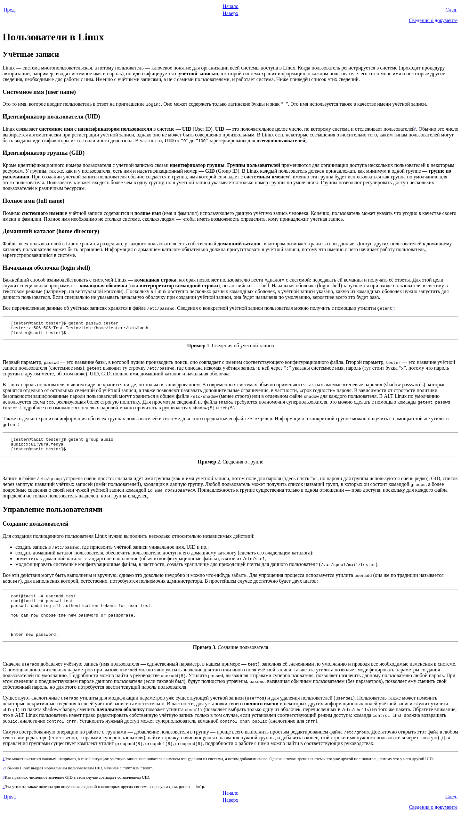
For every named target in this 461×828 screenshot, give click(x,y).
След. (451, 9)
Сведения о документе (433, 20)
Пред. (10, 9)
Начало (230, 6)
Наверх (230, 13)
